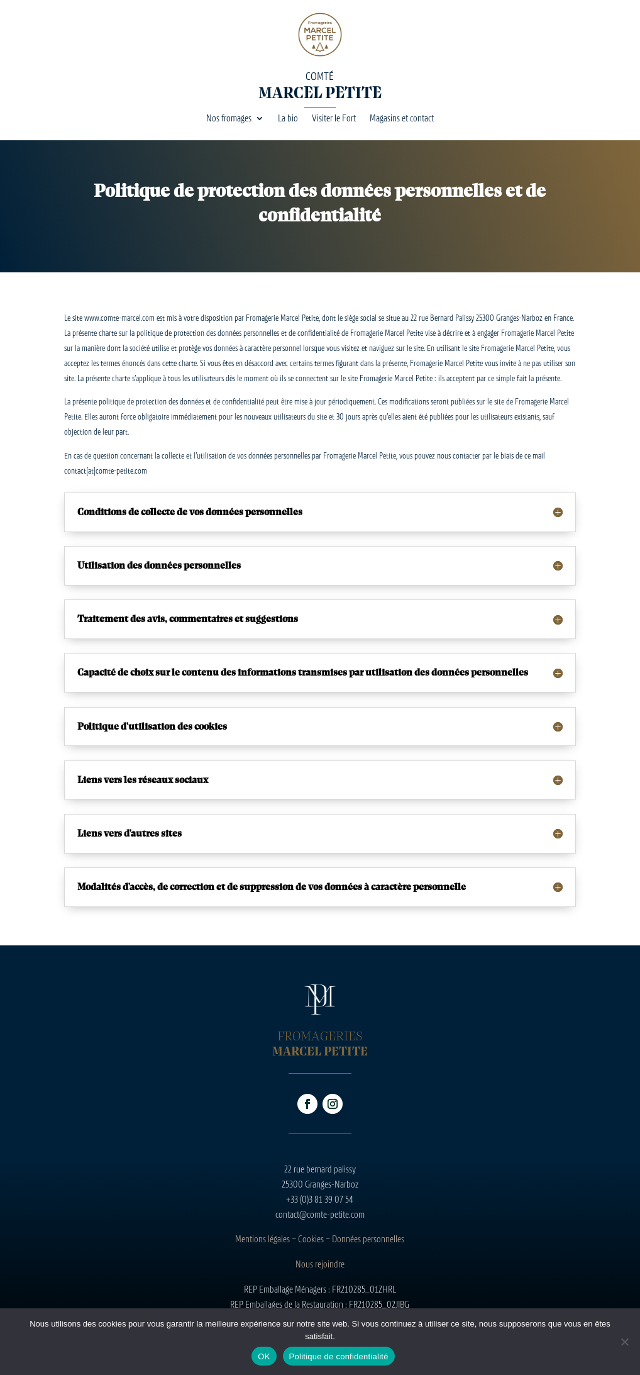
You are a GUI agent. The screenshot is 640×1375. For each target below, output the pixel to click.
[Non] (624, 1341)
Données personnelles (368, 1238)
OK (264, 1356)
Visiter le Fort (334, 118)
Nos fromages (228, 118)
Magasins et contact (402, 118)
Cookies (311, 1238)
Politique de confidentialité (339, 1356)
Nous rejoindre (320, 1264)
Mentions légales (262, 1238)
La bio (288, 118)
